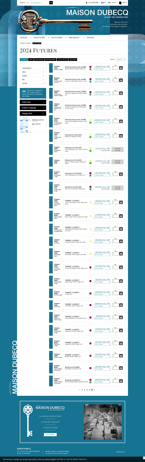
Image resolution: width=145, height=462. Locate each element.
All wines (24, 59)
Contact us (120, 452)
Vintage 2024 (33, 113)
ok (51, 3)
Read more (82, 459)
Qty (115, 65)
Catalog (23, 38)
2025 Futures (56, 38)
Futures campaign (33, 108)
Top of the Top (62, 59)
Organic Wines (50, 59)
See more (50, 435)
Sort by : (112, 59)
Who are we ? (74, 38)
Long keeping (39, 59)
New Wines (72, 59)
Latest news (33, 102)
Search (22, 2)
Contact (90, 38)
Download (37, 124)
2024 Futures (39, 38)
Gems (31, 59)
